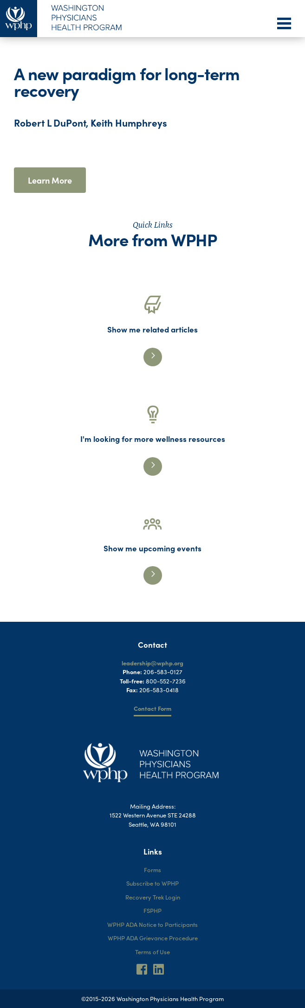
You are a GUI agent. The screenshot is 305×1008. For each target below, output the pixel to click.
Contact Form (152, 708)
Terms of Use (152, 951)
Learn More (50, 180)
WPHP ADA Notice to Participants (152, 924)
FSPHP (152, 910)
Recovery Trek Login (152, 897)
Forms (152, 869)
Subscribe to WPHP (152, 883)
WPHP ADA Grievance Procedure (153, 937)
